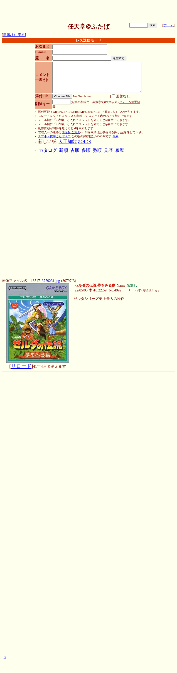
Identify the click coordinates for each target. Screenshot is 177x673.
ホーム (168, 25)
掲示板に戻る (14, 35)
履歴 (119, 150)
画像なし (121, 96)
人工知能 (68, 141)
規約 (115, 136)
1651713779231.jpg (45, 281)
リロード (21, 366)
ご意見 (75, 132)
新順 (63, 150)
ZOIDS (84, 141)
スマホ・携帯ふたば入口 (54, 136)
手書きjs (42, 79)
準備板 (66, 132)
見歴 (108, 150)
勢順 (97, 150)
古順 (74, 150)
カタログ (48, 150)
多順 (86, 150)
